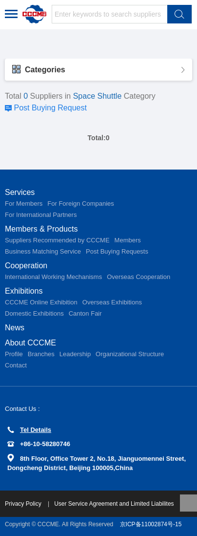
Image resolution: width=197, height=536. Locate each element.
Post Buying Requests (117, 251)
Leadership (75, 354)
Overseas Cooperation (138, 276)
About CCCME (30, 343)
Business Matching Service (43, 251)
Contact (16, 365)
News (14, 327)
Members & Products (41, 229)
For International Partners (41, 214)
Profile (14, 354)
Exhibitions (23, 291)
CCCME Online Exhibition (41, 302)
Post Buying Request (50, 108)
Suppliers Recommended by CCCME (57, 240)
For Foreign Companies (80, 203)
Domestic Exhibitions (34, 313)
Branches (41, 354)
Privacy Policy (24, 503)
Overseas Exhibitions (112, 302)
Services (20, 192)
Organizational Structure (130, 354)
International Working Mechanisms (53, 276)
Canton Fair (85, 313)
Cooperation (26, 265)
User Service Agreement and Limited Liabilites (114, 503)
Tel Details (29, 429)
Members (128, 240)
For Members (23, 203)
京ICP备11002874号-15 (151, 524)
